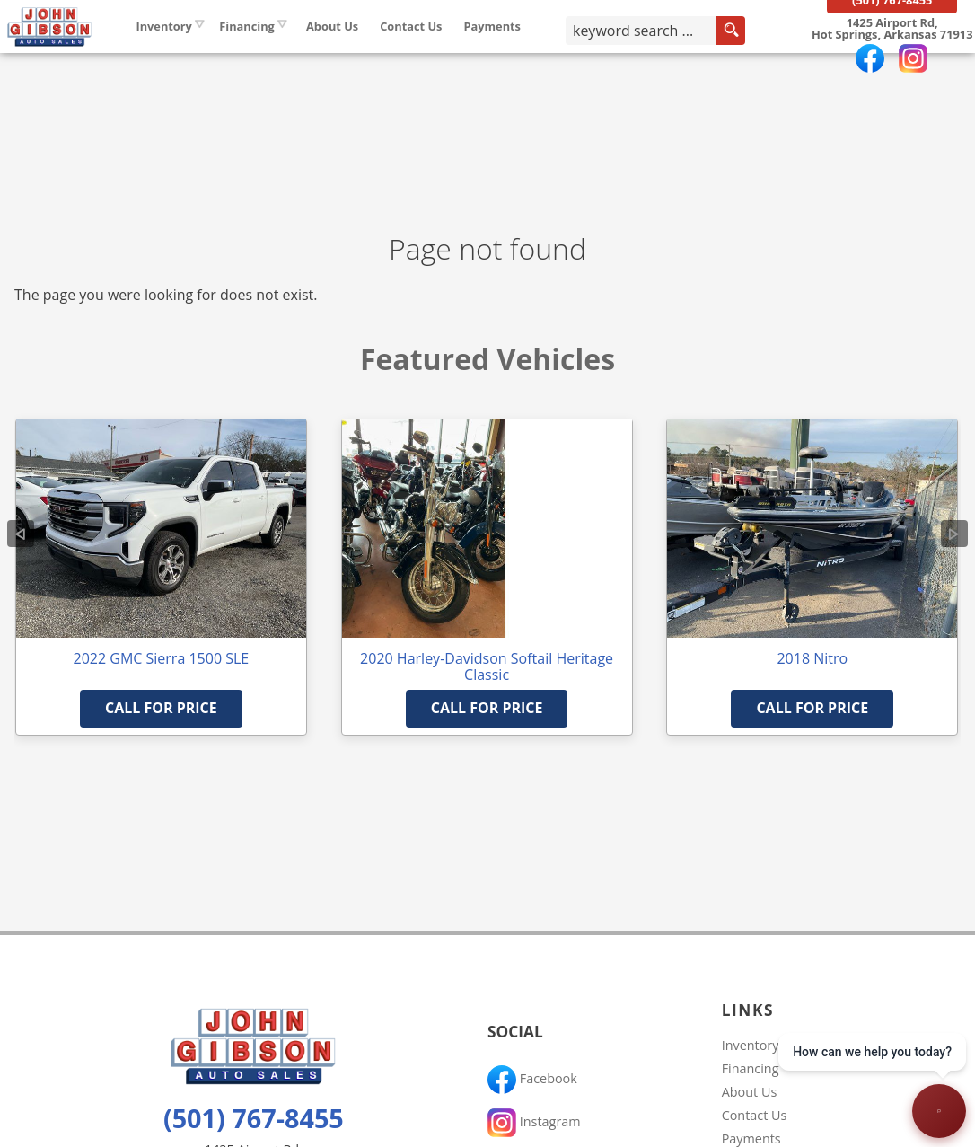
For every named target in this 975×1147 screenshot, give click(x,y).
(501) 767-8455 (253, 1117)
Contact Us (754, 1115)
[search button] (749, 57)
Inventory (214, 53)
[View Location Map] (881, 56)
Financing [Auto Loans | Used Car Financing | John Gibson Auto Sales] (297, 53)
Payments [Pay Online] (542, 53)
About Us (749, 1091)
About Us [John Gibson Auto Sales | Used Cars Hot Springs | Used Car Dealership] (382, 53)
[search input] (659, 57)
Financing (750, 1068)
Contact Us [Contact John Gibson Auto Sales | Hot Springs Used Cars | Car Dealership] (461, 53)
